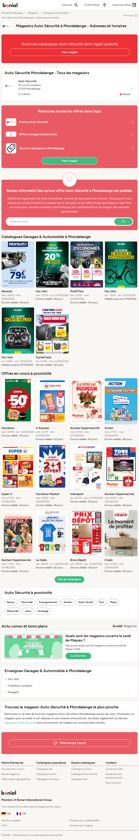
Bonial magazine (10, 774)
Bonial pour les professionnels (114, 776)
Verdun (68, 602)
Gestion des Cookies (81, 825)
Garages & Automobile (55, 13)
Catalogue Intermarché (84, 774)
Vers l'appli (69, 52)
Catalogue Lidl (44, 769)
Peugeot (12, 692)
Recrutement (113, 782)
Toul (101, 602)
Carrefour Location (18, 685)
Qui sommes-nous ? (12, 769)
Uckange (43, 611)
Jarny (28, 611)
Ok (123, 221)
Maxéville (12, 611)
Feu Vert (12, 679)
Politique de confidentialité (85, 820)
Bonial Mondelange (12, 13)
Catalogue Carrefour (47, 779)
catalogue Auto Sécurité (20, 722)
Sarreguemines (48, 602)
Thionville (27, 602)
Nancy (11, 602)
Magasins (33, 13)
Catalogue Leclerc (46, 774)
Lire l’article (78, 655)
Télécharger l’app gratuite (15, 779)
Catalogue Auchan (81, 769)
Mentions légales (11, 820)
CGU (4, 825)
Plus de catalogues (69, 579)
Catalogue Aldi (79, 779)
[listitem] (17, 272)
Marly (113, 602)
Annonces (130, 15)
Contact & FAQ (114, 769)
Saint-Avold (85, 602)
